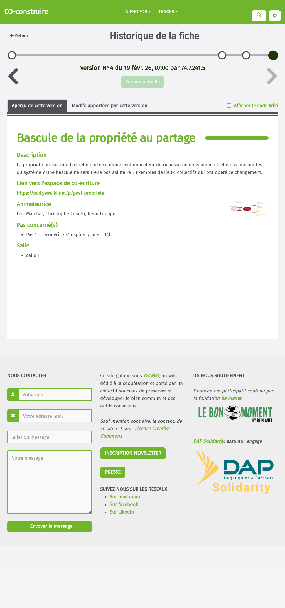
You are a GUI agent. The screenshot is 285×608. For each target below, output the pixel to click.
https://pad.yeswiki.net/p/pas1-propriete (60, 193)
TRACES (168, 12)
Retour (19, 35)
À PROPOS (138, 12)
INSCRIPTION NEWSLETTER (133, 453)
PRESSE (113, 472)
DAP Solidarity (208, 441)
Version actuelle (142, 82)
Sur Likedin (122, 512)
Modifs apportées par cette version (109, 106)
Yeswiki (151, 376)
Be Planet (231, 398)
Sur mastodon (125, 497)
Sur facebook (124, 504)
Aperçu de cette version (37, 106)
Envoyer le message (50, 526)
